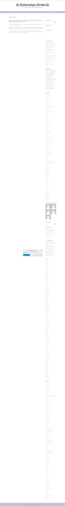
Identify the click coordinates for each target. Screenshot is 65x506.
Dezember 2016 (47, 357)
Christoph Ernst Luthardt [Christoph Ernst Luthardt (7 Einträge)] (52, 72)
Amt (46, 96)
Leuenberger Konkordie (48, 149)
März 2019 (47, 317)
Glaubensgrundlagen (48, 124)
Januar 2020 (47, 303)
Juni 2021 (47, 278)
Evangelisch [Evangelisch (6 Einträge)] (52, 74)
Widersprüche (47, 196)
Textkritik (47, 183)
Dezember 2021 (47, 273)
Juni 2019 (47, 313)
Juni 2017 (47, 348)
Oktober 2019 (47, 307)
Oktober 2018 (47, 325)
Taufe (46, 471)
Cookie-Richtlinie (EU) (52, 12)
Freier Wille (47, 117)
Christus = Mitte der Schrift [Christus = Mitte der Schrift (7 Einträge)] (52, 73)
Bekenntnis (47, 104)
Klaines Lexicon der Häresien (49, 139)
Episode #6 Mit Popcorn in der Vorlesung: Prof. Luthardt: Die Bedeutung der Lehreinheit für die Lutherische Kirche (25, 21)
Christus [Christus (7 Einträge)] (47, 73)
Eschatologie (47, 399)
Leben (46, 146)
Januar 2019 (47, 320)
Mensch (47, 155)
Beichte (46, 102)
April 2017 (47, 351)
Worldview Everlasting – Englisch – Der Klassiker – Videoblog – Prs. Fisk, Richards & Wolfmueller (51, 61)
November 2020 (47, 288)
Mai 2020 (47, 297)
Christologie (47, 108)
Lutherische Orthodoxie (48, 154)
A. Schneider (18, 22)
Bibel (46, 105)
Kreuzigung (47, 145)
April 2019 (47, 316)
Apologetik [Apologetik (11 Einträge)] (53, 69)
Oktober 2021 (47, 275)
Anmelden (47, 493)
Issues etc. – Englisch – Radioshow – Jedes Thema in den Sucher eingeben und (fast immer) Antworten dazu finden (51, 56)
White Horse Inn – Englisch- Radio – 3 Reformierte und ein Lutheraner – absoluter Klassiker (50, 64)
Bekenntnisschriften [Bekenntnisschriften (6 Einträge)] (51, 71)
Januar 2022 (47, 272)
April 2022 (47, 267)
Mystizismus (47, 157)
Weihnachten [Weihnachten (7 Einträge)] (47, 88)
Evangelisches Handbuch (49, 114)
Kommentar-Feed (48, 496)
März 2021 (47, 282)
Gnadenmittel (47, 127)
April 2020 (47, 298)
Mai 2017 (47, 350)
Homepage (46, 12)
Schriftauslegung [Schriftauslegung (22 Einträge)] (48, 87)
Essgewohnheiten (48, 111)
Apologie (47, 99)
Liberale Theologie (48, 151)
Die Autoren (41, 12)
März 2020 (47, 300)
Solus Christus (47, 179)
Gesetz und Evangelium (48, 121)
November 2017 (47, 341)
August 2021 (47, 276)
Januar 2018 (47, 338)
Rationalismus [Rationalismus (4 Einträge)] (47, 86)
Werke (46, 195)
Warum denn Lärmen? (27, 12)
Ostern (46, 164)
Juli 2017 (47, 347)
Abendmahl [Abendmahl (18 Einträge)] (47, 69)
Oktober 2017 (47, 342)
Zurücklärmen (34, 12)
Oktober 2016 (47, 360)
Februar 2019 (47, 319)
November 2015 (47, 376)
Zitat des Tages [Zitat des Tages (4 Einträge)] (47, 89)
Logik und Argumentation (49, 152)
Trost (46, 186)
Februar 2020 (47, 301)
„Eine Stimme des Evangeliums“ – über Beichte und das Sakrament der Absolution (50, 251)
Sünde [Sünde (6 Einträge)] (51, 87)
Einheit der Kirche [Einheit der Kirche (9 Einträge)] (48, 74)
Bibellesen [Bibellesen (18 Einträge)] (47, 72)
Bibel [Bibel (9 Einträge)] (55, 71)
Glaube (46, 123)
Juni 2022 (47, 266)
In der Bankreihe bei (48, 136)
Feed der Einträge (48, 495)
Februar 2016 (47, 372)
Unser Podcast (11, 12)
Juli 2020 (47, 294)
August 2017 (47, 345)
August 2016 (47, 363)
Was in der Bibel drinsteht (49, 237)
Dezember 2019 (47, 304)
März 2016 (47, 370)
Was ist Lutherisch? (18, 12)
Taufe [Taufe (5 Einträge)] (53, 87)
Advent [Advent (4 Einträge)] (50, 69)
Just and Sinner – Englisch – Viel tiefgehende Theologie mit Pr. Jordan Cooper (50, 52)
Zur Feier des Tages (48, 228)
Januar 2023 (47, 263)
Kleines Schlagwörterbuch (49, 142)
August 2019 (47, 310)
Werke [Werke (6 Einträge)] (50, 88)
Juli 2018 (47, 329)
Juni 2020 (47, 295)
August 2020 (47, 292)
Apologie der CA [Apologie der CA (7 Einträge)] (48, 70)
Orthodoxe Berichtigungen (49, 161)
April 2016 (47, 369)
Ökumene (47, 449)
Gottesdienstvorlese (48, 132)
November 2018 (47, 323)
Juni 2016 (47, 366)
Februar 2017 (47, 354)
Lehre (46, 148)
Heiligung (47, 424)
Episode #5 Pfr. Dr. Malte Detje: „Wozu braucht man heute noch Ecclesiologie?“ (26, 27)
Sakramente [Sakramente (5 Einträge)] (51, 86)
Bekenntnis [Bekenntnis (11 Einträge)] (47, 71)
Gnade (46, 126)
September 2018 (48, 326)
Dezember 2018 (47, 322)
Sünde (46, 180)
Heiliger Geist (47, 133)
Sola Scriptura (47, 177)
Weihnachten (47, 192)
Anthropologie (47, 98)
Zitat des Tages (47, 199)
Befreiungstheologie (48, 101)
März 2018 (47, 335)
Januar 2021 (47, 285)
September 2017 (48, 344)
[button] (41, 250)
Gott (46, 129)
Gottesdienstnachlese (48, 130)
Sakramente (47, 171)
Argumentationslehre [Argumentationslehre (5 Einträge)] (52, 70)
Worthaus (47, 198)
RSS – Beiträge (47, 26)
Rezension (47, 170)
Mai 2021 (47, 279)
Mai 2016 (47, 367)
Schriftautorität (47, 174)
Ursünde (47, 189)
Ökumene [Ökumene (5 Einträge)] (51, 89)
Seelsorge (47, 176)
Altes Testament (47, 95)
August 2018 (47, 328)
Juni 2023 (47, 260)
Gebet (46, 120)
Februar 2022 (47, 270)
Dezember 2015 (47, 375)
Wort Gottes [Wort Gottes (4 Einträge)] (53, 88)
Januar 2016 (47, 373)
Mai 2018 (47, 332)
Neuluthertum (47, 158)
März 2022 (47, 269)
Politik (46, 167)
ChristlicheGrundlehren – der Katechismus (51, 107)
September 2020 (48, 291)
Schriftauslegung (48, 173)
